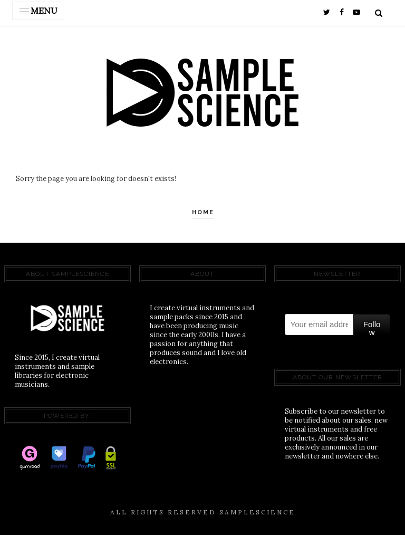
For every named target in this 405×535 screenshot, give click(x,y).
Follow (372, 327)
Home (203, 212)
